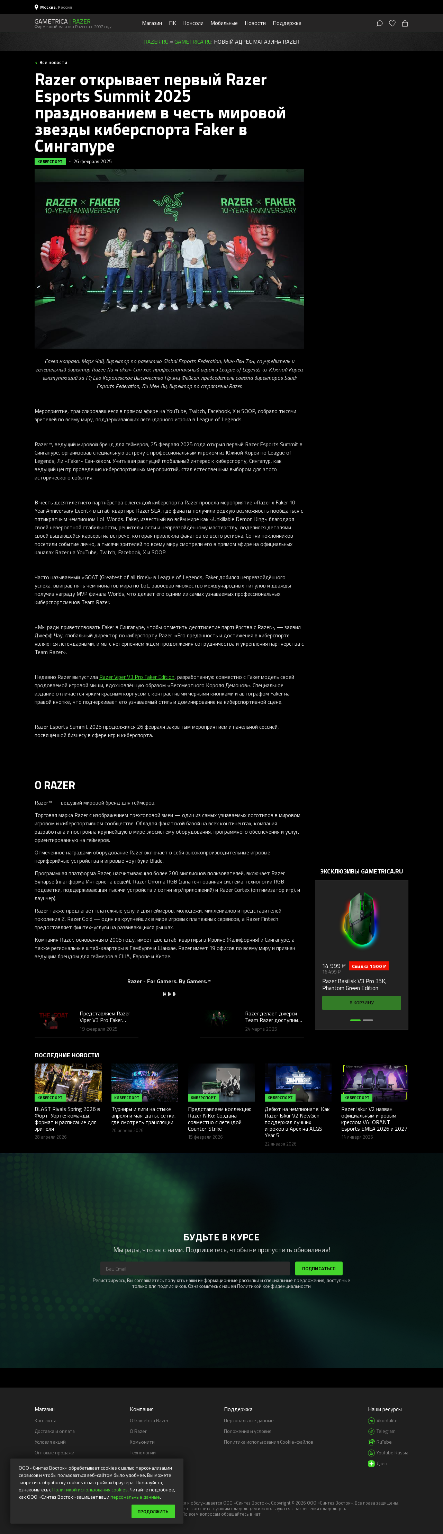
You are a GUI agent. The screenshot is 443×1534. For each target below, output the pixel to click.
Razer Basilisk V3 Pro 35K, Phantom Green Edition (354, 985)
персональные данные (135, 1496)
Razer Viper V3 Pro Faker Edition (136, 677)
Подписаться (319, 1268)
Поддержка (287, 23)
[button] (355, 1020)
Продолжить (152, 1511)
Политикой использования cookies (90, 1489)
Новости (255, 23)
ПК (172, 23)
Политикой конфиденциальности (274, 1286)
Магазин (152, 23)
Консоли (193, 23)
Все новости (52, 62)
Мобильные (224, 23)
